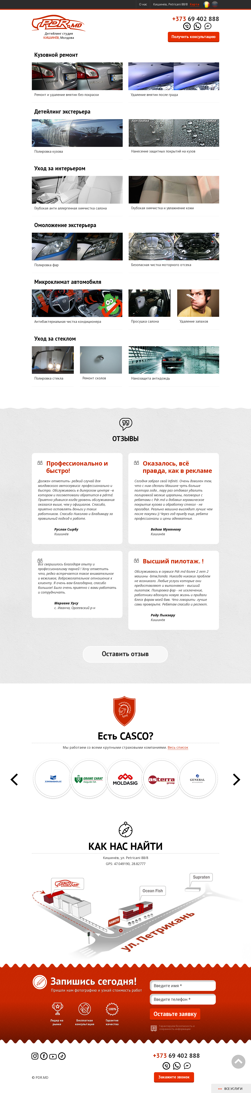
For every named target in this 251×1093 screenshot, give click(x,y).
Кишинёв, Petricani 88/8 (176, 4)
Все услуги (233, 1089)
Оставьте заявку (175, 1014)
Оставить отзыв (125, 653)
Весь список (178, 747)
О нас (143, 4)
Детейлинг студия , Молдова (58, 27)
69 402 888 (195, 19)
